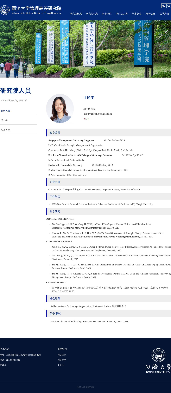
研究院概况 (76, 13)
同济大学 (62, 360)
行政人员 (5, 130)
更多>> (3, 365)
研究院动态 (92, 13)
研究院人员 (122, 13)
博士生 (4, 120)
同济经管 (62, 355)
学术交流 (136, 13)
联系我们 (164, 13)
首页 (2, 100)
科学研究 (107, 13)
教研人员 (23, 100)
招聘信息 (150, 13)
